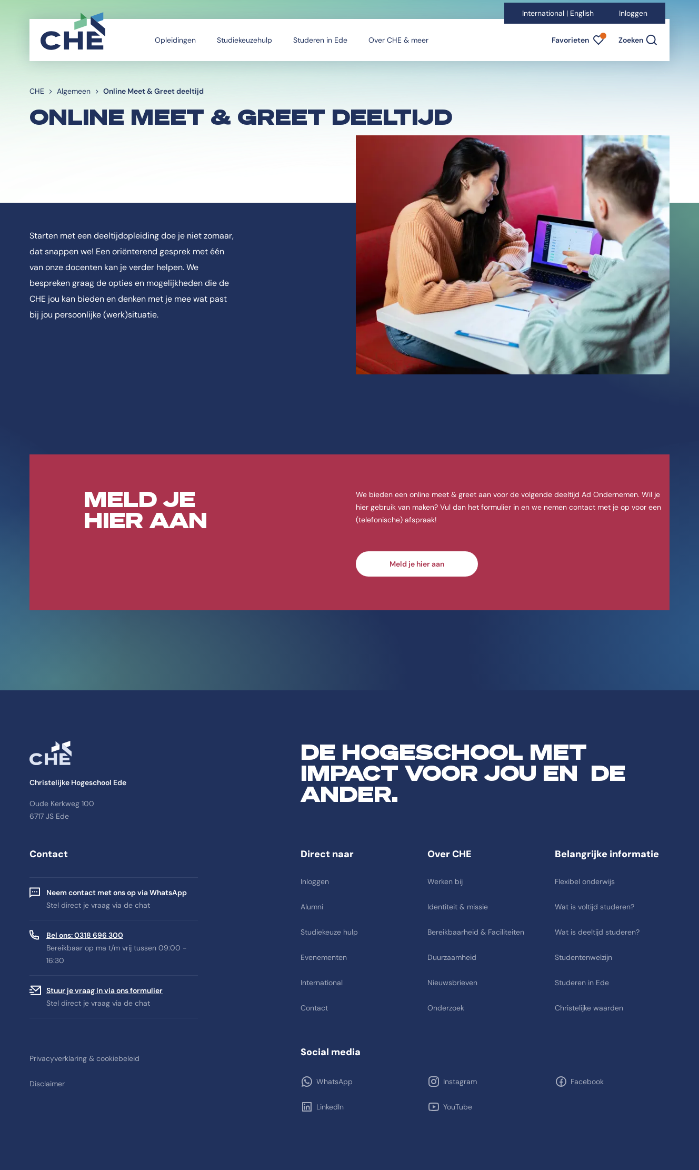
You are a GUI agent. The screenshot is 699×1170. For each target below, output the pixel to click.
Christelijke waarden (589, 1008)
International (322, 982)
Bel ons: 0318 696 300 (84, 935)
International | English (558, 13)
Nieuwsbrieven (452, 982)
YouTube (457, 1107)
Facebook (587, 1081)
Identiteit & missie (457, 906)
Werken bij (445, 881)
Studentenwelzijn (583, 957)
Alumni (312, 906)
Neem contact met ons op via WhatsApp (116, 892)
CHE (36, 91)
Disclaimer (47, 1083)
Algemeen (74, 91)
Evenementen (324, 957)
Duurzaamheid (451, 957)
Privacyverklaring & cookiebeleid (84, 1058)
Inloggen (633, 13)
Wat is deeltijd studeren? (597, 932)
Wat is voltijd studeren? (594, 906)
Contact (314, 1008)
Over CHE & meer (398, 40)
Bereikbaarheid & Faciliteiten (475, 932)
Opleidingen (175, 40)
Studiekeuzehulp (244, 40)
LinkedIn (330, 1107)
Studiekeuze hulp (329, 932)
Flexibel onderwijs (585, 881)
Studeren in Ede (320, 40)
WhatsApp (334, 1081)
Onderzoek (445, 1008)
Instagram (460, 1081)
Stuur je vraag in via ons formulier (104, 990)
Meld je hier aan (417, 564)
